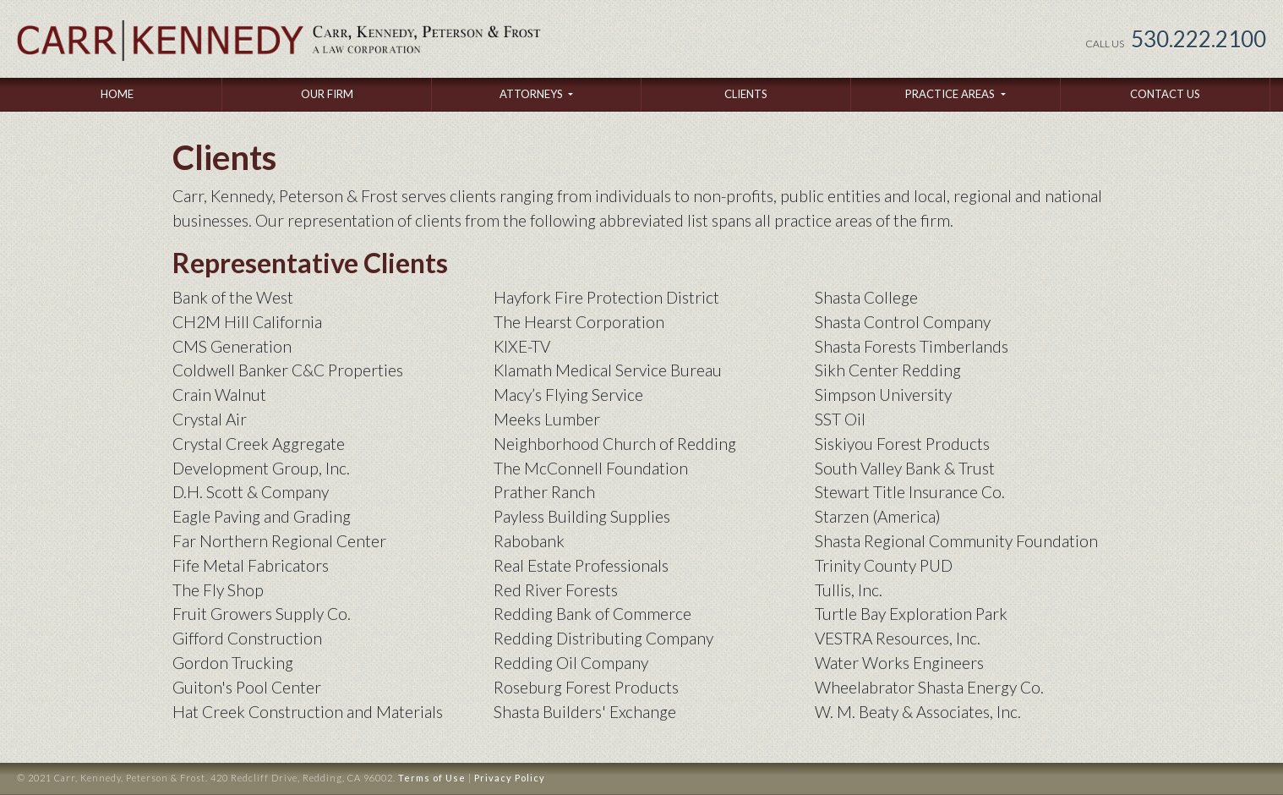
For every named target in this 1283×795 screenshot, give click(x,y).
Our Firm (327, 94)
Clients (745, 94)
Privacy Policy (509, 777)
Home (117, 94)
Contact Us (1165, 94)
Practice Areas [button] (951, 94)
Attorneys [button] (532, 94)
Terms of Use (432, 777)
